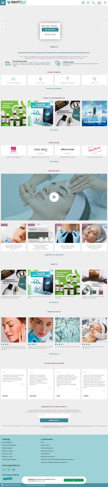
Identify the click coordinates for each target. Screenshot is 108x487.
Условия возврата (7, 448)
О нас (42, 442)
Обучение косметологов (48, 456)
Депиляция (94, 83)
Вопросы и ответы (7, 453)
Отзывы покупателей (47, 451)
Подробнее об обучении (54, 255)
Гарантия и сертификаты (9, 445)
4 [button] (57, 47)
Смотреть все (54, 354)
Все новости (54, 302)
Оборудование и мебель (67, 83)
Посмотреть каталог (54, 89)
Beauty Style (14, 153)
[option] (29, 64)
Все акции (54, 130)
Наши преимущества (47, 448)
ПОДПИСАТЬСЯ (54, 420)
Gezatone (67, 153)
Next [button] (105, 25)
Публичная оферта (7, 451)
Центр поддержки (7, 442)
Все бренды (54, 161)
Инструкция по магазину (36, 485)
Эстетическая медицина (13, 83)
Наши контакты (45, 445)
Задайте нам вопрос (12, 485)
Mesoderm (40, 153)
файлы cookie (40, 481)
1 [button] (50, 47)
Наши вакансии (45, 453)
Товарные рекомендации (9, 459)
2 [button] (53, 47)
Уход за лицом (40, 83)
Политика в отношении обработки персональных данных (57, 459)
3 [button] (55, 47)
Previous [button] (2, 25)
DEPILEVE (94, 153)
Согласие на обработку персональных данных (78, 426)
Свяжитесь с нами (7, 456)
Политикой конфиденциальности (50, 426)
